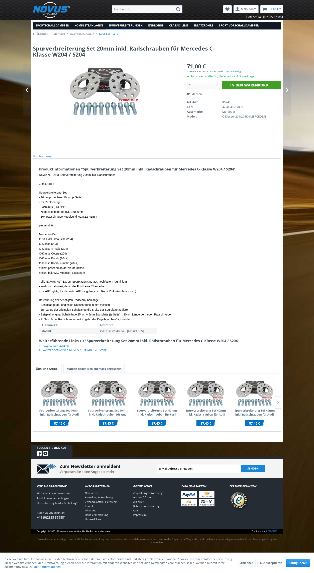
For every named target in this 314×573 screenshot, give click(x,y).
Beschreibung (45, 158)
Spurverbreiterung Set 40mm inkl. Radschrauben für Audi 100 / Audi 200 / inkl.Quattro (59, 417)
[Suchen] (178, 9)
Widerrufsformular (144, 502)
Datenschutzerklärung (146, 510)
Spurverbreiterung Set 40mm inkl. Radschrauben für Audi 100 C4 (108, 417)
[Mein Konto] (246, 9)
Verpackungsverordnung (148, 497)
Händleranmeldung (96, 519)
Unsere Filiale (93, 523)
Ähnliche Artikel (47, 373)
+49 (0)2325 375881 (51, 522)
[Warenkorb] (271, 9)
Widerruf (138, 506)
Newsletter (91, 497)
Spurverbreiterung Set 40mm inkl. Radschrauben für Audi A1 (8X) (206, 417)
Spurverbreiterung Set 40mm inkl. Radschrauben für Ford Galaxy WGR (157, 417)
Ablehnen (247, 563)
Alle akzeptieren (271, 563)
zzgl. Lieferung (232, 71)
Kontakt (90, 510)
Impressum (140, 519)
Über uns (90, 515)
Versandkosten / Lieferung (101, 506)
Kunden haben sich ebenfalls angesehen (94, 373)
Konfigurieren (298, 563)
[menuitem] (147, 9)
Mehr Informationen (47, 567)
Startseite (59, 33)
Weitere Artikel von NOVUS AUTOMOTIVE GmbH (73, 354)
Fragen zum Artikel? (54, 350)
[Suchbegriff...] (147, 9)
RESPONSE (271, 535)
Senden (253, 473)
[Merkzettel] (227, 9)
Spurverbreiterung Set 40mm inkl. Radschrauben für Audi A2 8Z (254, 417)
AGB (135, 515)
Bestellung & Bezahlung (99, 502)
